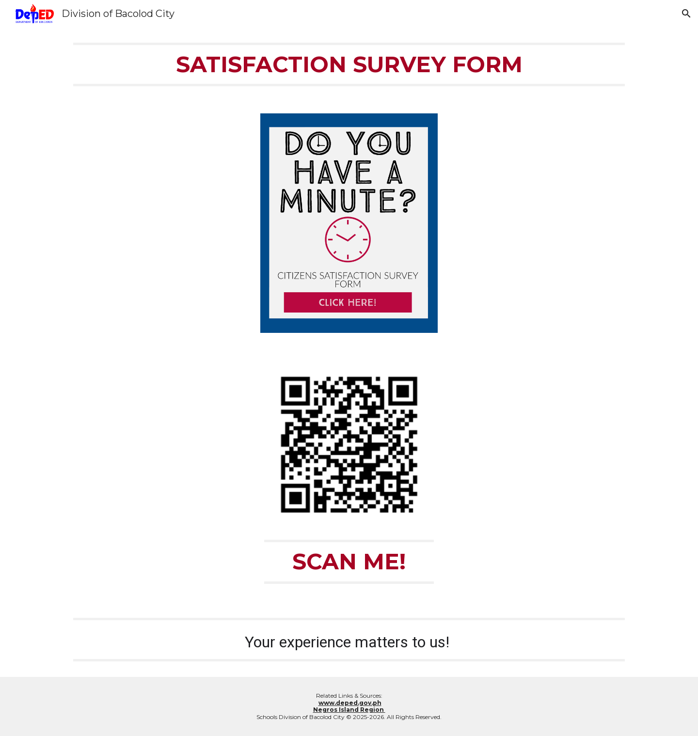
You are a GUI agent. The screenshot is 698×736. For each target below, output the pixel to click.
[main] (349, 64)
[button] (686, 13)
